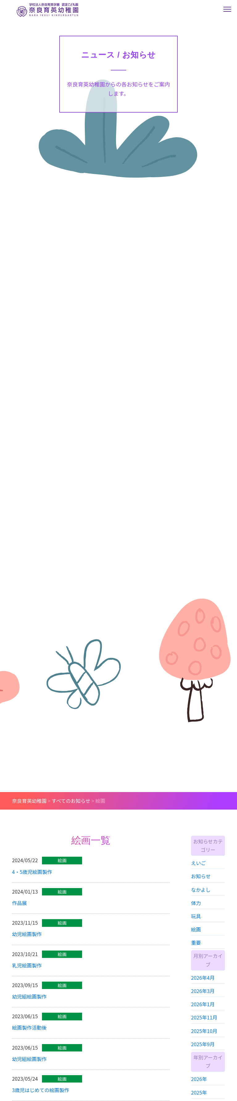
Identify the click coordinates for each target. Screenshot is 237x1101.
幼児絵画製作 (27, 941)
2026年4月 (202, 987)
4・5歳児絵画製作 (32, 878)
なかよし (200, 899)
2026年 (199, 1088)
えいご (198, 872)
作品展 (19, 909)
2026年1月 (202, 1013)
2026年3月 (202, 1000)
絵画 (196, 939)
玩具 (196, 925)
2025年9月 (202, 1053)
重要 (196, 952)
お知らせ (201, 886)
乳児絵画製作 (27, 972)
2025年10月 (204, 1040)
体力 (196, 912)
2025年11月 (204, 1027)
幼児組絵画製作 (29, 1003)
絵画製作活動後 (29, 1034)
